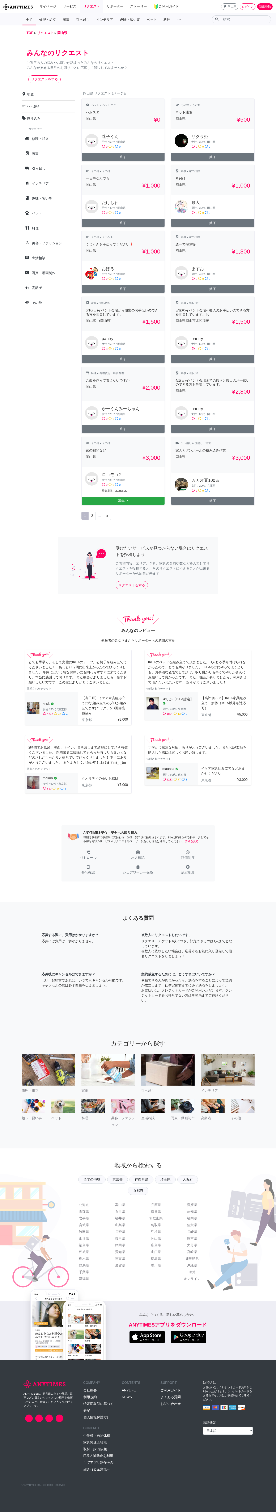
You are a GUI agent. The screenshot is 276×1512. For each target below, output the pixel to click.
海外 (192, 1272)
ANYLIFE (129, 1390)
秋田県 (84, 1232)
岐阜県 (120, 1238)
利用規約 (90, 1397)
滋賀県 (120, 1265)
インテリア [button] (104, 19)
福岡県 (192, 1218)
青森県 (84, 1211)
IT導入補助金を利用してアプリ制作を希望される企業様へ (98, 1462)
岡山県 (156, 1238)
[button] (229, 6)
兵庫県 (156, 1205)
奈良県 (156, 1211)
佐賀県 (192, 1225)
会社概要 (90, 1390)
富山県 (120, 1205)
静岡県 (120, 1245)
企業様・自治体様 (96, 1435)
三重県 (120, 1258)
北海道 (84, 1205)
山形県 (84, 1238)
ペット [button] (152, 19)
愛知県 (120, 1252)
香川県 (156, 1265)
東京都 (117, 1179)
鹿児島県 (192, 1258)
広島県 (156, 1245)
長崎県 (192, 1232)
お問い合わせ (171, 1404)
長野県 (120, 1232)
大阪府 (188, 1179)
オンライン (192, 1279)
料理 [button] (167, 19)
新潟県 (84, 1279)
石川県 (120, 1211)
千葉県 (84, 1272)
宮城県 (84, 1225)
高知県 (192, 1211)
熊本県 (192, 1238)
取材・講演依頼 (95, 1449)
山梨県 (120, 1225)
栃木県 (84, 1258)
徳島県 (156, 1258)
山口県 (156, 1252)
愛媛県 (192, 1205)
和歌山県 (156, 1218)
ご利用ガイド (171, 1390)
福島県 (84, 1245)
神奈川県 (141, 1179)
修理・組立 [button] (47, 19)
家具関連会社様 (95, 1442)
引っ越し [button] (83, 19)
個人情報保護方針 (96, 1417)
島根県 (156, 1232)
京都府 (138, 1191)
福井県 (120, 1218)
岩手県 (84, 1218)
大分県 (192, 1245)
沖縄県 (192, 1265)
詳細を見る (192, 841)
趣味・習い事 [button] (130, 19)
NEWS (127, 1397)
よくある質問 (171, 1397)
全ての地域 (92, 1179)
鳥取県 (156, 1225)
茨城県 (84, 1252)
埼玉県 (165, 1179)
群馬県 (84, 1265)
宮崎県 (192, 1252)
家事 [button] (66, 19)
